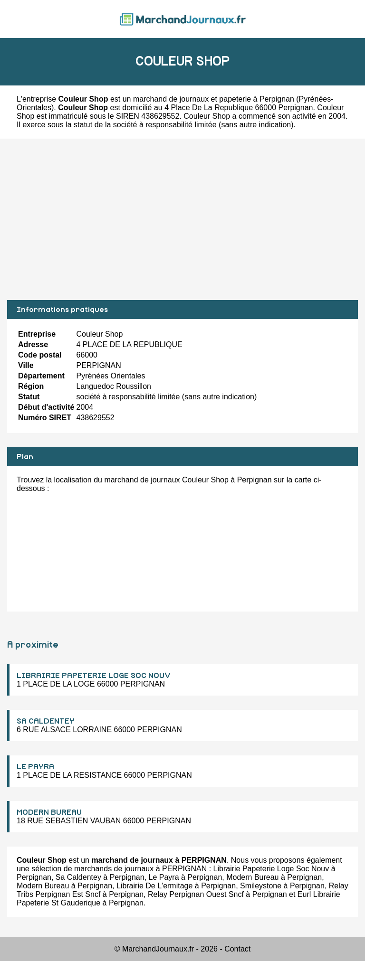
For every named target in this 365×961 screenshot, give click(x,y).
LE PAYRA (35, 767)
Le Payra (164, 877)
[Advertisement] (182, 219)
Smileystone (260, 886)
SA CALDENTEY (46, 721)
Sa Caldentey (78, 877)
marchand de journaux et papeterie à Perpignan (213, 99)
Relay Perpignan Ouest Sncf (196, 894)
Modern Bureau (252, 877)
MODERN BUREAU (49, 812)
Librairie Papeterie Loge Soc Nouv (271, 869)
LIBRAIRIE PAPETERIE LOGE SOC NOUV (94, 675)
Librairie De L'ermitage (154, 886)
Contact (237, 949)
